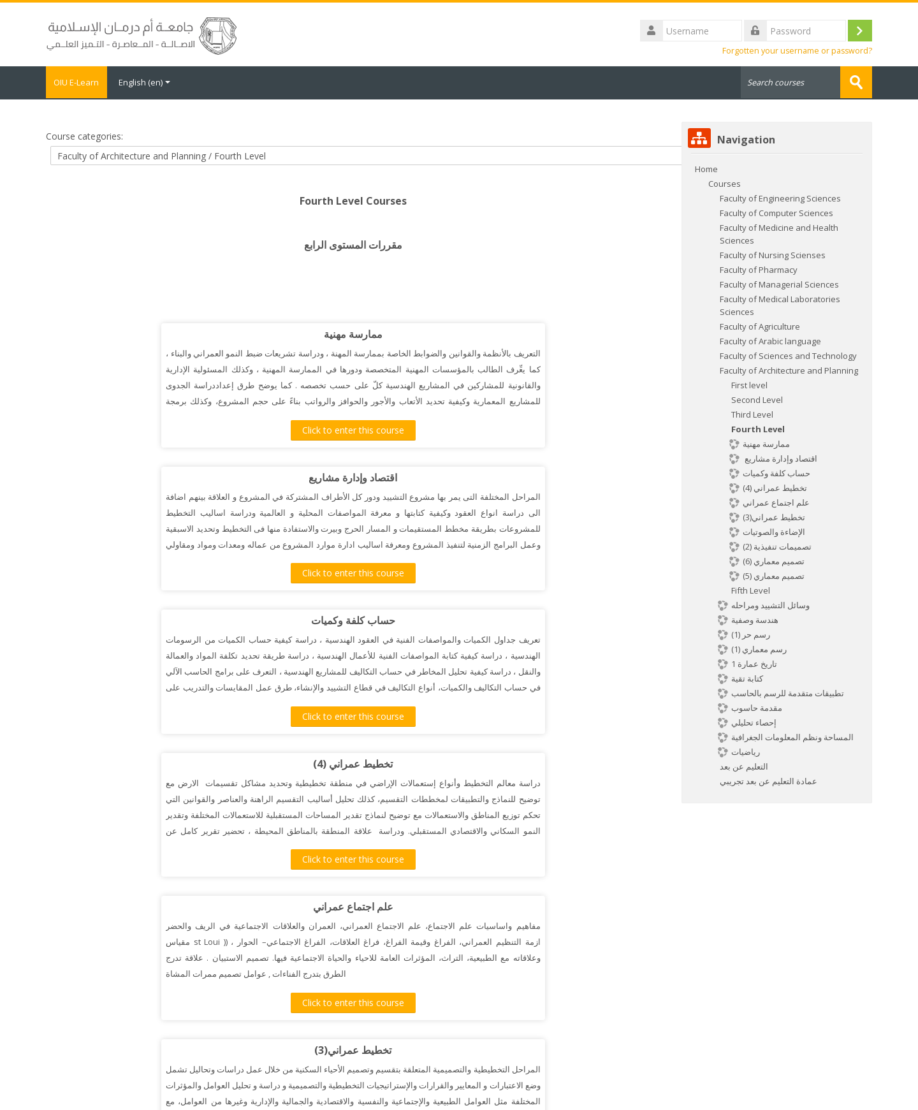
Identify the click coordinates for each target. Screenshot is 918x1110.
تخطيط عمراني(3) (492, 620)
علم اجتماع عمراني (213, 620)
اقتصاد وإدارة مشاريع (492, 333)
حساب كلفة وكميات (213, 476)
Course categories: (84, 135)
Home (706, 167)
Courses (724, 182)
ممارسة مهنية (213, 333)
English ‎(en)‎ (154, 82)
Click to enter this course (214, 429)
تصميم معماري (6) (213, 906)
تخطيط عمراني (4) (492, 476)
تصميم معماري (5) (492, 906)
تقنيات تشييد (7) (492, 763)
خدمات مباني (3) (213, 763)
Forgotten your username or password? (797, 50)
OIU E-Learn (81, 82)
